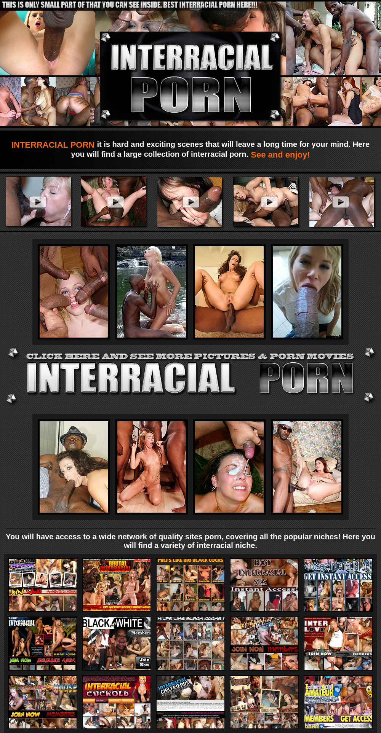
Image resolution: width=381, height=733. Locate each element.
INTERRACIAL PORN (54, 145)
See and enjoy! (279, 154)
